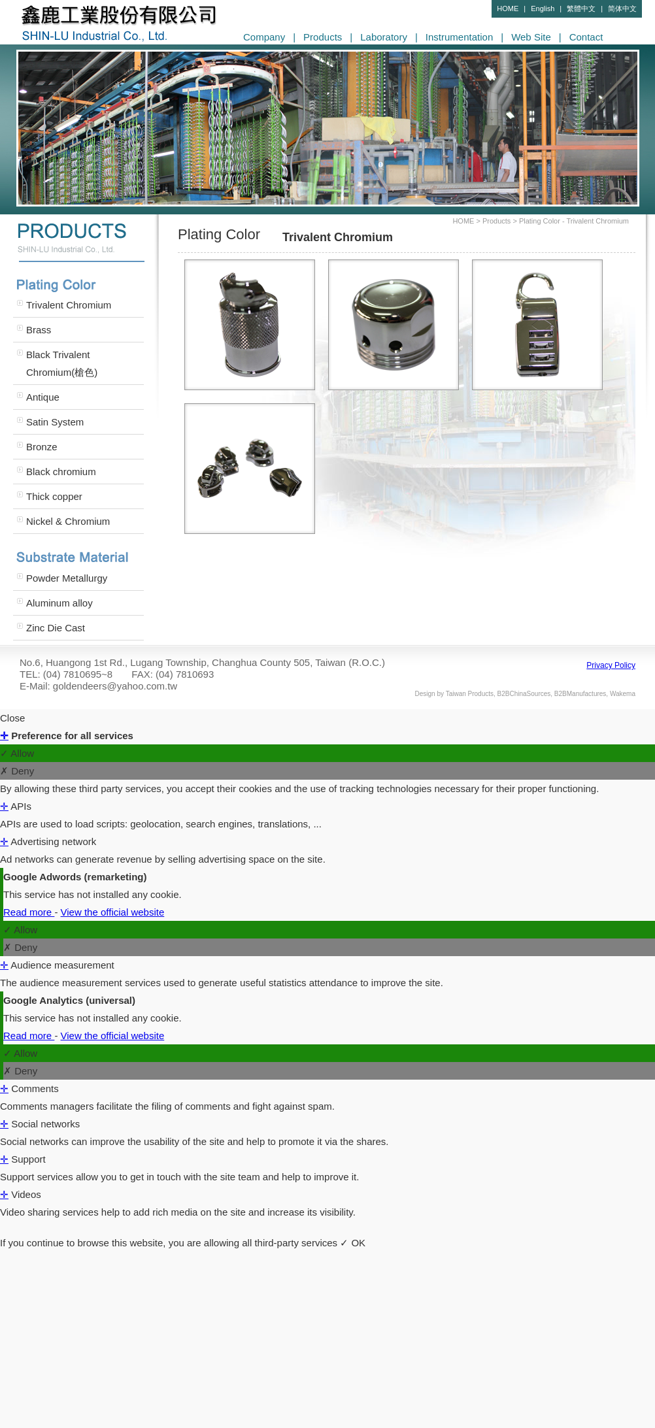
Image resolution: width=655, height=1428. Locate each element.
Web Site (531, 36)
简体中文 (622, 8)
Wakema (622, 693)
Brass (38, 329)
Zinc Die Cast (55, 627)
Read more (28, 912)
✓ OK (352, 1242)
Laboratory (383, 36)
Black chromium (61, 471)
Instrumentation (459, 36)
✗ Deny (17, 770)
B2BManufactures (580, 693)
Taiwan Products (470, 693)
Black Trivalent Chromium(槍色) (61, 363)
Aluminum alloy (59, 602)
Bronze (42, 446)
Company (264, 36)
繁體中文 (581, 8)
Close (12, 717)
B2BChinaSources (524, 693)
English (542, 8)
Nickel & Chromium (68, 521)
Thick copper (54, 496)
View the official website (113, 912)
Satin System (55, 421)
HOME (507, 8)
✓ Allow (17, 753)
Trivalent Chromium (68, 304)
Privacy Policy (610, 665)
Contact (586, 36)
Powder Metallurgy (66, 578)
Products (322, 36)
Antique (42, 397)
